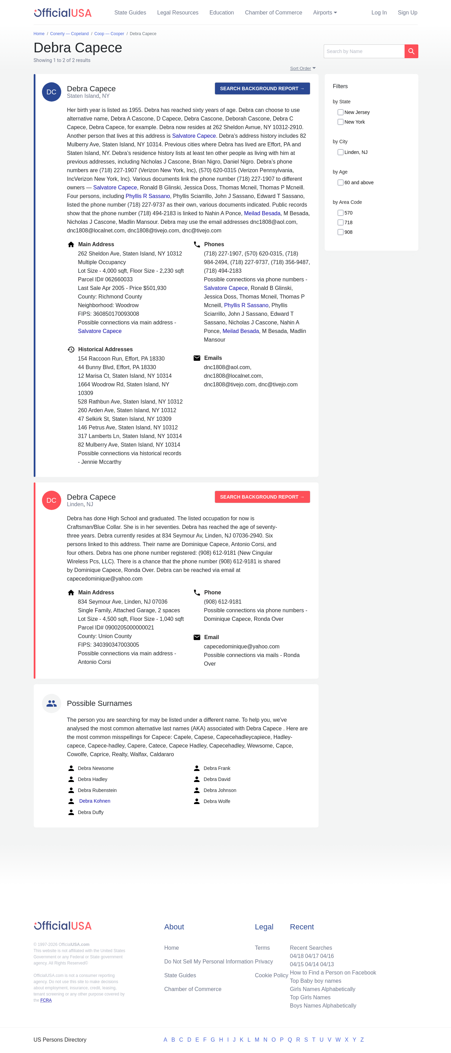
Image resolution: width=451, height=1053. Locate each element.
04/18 (297, 956)
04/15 (297, 964)
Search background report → (262, 88)
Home (171, 948)
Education (222, 12)
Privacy (264, 962)
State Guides (131, 12)
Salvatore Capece (194, 136)
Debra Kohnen (88, 801)
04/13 (327, 964)
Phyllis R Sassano (148, 196)
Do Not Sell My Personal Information (209, 962)
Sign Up (408, 12)
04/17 (312, 956)
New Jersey (357, 112)
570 (349, 213)
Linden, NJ (356, 152)
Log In (379, 12)
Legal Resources (177, 12)
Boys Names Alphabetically (323, 1006)
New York (355, 122)
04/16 (327, 956)
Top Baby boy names (315, 981)
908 (349, 232)
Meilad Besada (262, 213)
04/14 (312, 964)
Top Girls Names (310, 997)
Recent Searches (311, 948)
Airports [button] (322, 12)
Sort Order (300, 68)
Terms (262, 948)
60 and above (359, 182)
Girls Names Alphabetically (322, 989)
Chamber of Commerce (273, 12)
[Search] (364, 51)
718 (349, 222)
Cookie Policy (271, 975)
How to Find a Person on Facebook (333, 973)
